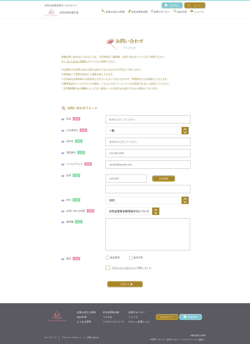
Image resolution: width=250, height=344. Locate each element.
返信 (68, 258)
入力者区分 (72, 130)
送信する (125, 284)
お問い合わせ (93, 337)
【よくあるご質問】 (76, 61)
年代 (68, 200)
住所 (68, 175)
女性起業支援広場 (61, 12)
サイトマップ (50, 337)
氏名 (68, 118)
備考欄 (69, 221)
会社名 (69, 141)
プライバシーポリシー (123, 268)
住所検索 (163, 178)
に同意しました (132, 268)
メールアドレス (74, 164)
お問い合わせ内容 (75, 210)
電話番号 (71, 152)
